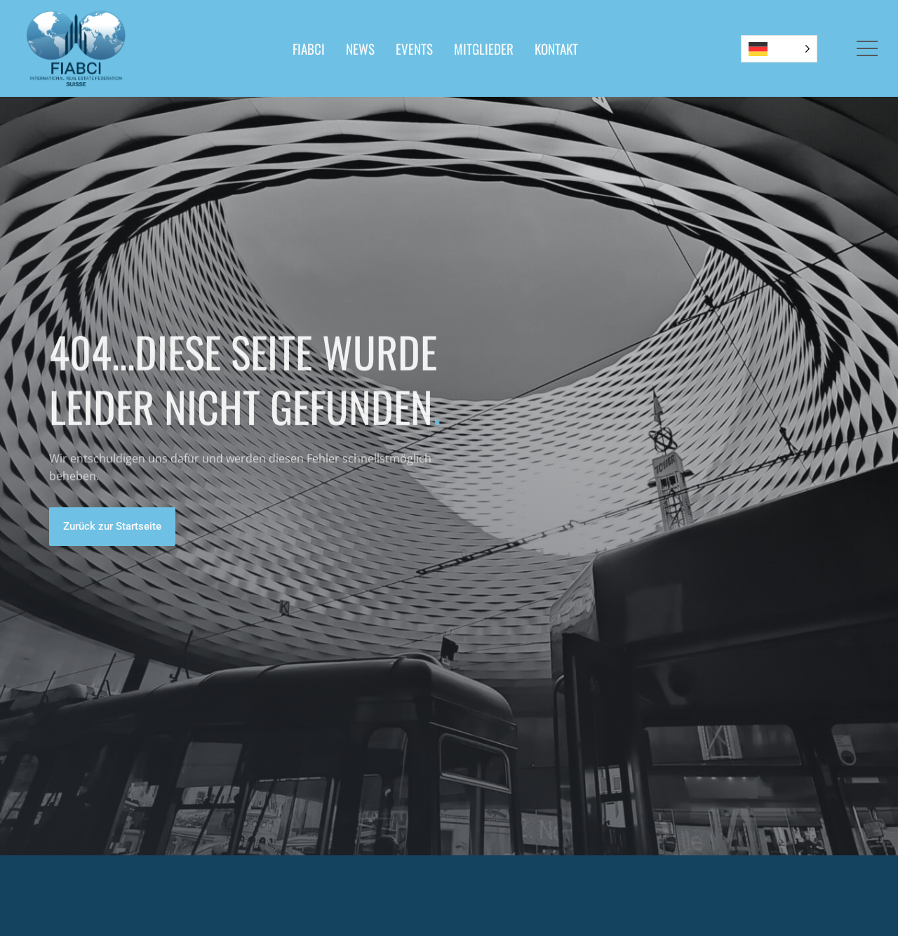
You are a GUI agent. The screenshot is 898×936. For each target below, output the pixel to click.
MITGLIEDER (484, 48)
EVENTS (414, 48)
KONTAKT (556, 48)
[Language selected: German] (779, 48)
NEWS (360, 48)
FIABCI (309, 48)
